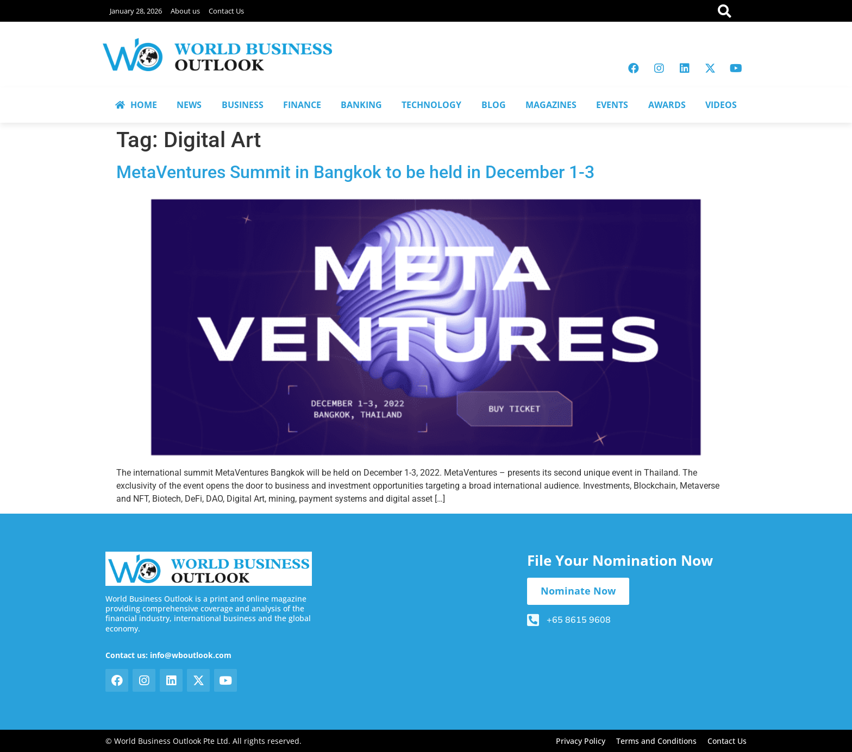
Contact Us (226, 11)
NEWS (189, 105)
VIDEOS (721, 105)
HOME (136, 105)
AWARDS (667, 105)
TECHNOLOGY (431, 105)
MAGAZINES (551, 105)
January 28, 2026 (136, 11)
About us (185, 11)
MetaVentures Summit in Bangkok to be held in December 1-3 (355, 172)
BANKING (361, 105)
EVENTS (612, 105)
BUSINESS (243, 105)
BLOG (493, 105)
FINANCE (302, 105)
